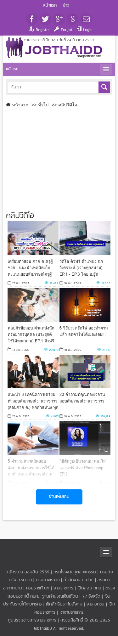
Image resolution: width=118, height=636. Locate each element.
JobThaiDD (43, 628)
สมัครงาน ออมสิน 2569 (27, 572)
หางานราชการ (71, 612)
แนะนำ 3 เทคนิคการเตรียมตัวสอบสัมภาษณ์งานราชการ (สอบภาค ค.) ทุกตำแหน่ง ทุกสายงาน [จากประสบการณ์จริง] (33, 400)
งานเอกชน (95, 604)
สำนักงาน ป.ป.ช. (78, 580)
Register (43, 30)
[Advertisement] (56, 158)
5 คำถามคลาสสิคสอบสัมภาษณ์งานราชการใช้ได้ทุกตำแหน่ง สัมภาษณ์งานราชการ (31, 467)
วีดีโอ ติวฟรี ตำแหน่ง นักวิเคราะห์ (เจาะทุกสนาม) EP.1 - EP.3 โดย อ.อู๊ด (81, 267)
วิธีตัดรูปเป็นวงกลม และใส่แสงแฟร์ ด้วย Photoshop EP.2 (82, 467)
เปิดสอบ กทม (89, 588)
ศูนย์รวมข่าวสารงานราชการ (33, 620)
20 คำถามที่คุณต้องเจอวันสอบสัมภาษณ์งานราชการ (82, 397)
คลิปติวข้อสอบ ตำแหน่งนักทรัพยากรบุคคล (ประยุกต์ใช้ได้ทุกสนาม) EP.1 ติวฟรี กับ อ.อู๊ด (31, 334)
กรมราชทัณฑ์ (37, 588)
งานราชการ (63, 588)
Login (88, 30)
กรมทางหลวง (47, 580)
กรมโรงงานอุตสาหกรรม (74, 572)
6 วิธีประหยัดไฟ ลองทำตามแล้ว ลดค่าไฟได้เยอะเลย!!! (83, 331)
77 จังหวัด (91, 596)
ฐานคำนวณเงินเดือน (60, 596)
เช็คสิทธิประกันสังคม (64, 604)
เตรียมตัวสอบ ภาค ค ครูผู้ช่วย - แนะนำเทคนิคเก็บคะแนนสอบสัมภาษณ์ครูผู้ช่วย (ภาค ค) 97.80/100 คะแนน (30, 267)
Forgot (66, 30)
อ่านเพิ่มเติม (59, 496)
